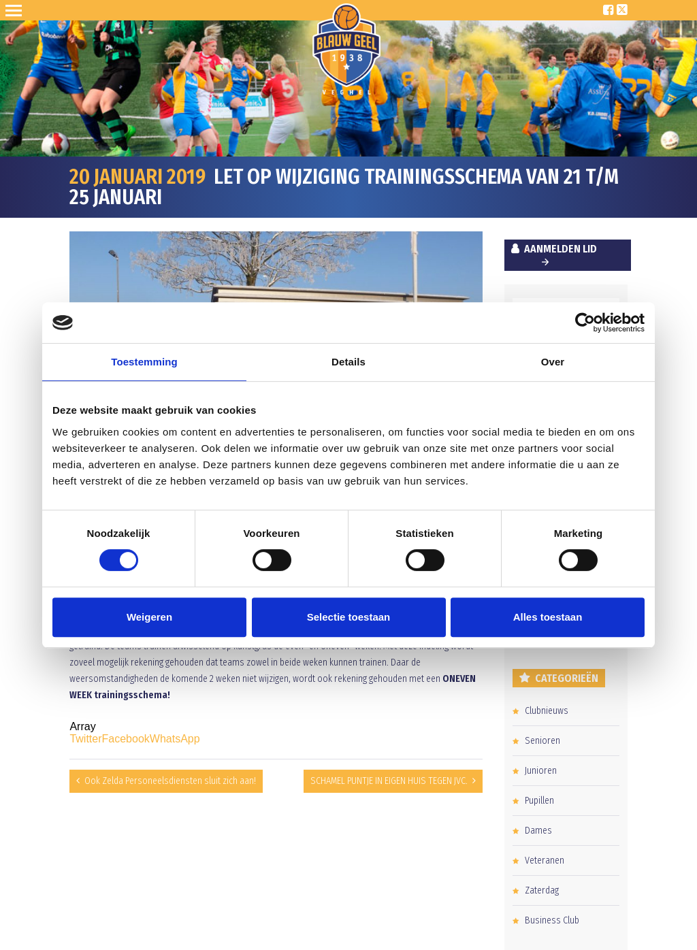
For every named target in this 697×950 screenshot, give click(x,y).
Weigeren (149, 617)
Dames (538, 830)
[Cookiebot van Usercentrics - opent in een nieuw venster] (585, 322)
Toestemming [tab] (144, 361)
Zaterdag (542, 890)
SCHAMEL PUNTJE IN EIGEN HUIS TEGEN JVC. (389, 781)
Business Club (552, 920)
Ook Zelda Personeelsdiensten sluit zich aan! (170, 781)
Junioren (541, 770)
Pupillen (539, 800)
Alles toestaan (548, 617)
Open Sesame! (16, 10)
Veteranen (544, 860)
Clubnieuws (546, 711)
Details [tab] (348, 361)
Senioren (542, 741)
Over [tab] (553, 361)
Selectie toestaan (349, 617)
